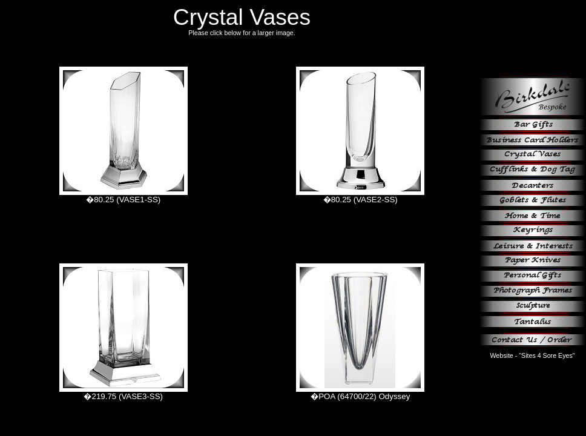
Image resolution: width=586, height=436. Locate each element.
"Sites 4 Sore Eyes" (546, 355)
